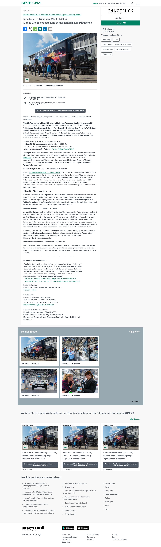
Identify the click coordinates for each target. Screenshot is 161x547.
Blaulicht (102, 3)
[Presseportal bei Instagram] (38, 534)
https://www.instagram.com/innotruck (38, 281)
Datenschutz (66, 539)
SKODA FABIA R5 (111, 494)
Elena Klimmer (70, 510)
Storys (95, 3)
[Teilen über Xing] (40, 29)
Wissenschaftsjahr (123, 49)
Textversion (91, 537)
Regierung (106, 40)
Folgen (120, 23)
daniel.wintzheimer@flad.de (33, 305)
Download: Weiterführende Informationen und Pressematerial (60, 111)
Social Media (66, 542)
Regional (111, 3)
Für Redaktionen (93, 534)
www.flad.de (49, 305)
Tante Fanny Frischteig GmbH (76, 503)
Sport (107, 509)
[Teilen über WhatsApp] (35, 29)
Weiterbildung (108, 49)
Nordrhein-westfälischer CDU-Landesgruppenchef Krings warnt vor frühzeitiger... (35, 485)
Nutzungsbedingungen (70, 537)
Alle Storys (121, 18)
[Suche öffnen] (132, 3)
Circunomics (69, 487)
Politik (116, 40)
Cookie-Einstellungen (119, 539)
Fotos (54, 149)
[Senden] (50, 29)
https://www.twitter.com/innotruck (64, 279)
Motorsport (109, 502)
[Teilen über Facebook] (25, 29)
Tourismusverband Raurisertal (76, 483)
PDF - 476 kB (47, 103)
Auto (107, 505)
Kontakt (114, 534)
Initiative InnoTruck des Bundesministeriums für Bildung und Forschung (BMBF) (52, 15)
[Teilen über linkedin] (45, 29)
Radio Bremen (70, 514)
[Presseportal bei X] (35, 535)
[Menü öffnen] (138, 3)
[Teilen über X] (30, 29)
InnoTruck (27, 158)
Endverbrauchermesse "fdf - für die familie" (44, 172)
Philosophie (107, 54)
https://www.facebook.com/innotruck (38, 279)
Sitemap (90, 539)
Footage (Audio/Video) (66, 149)
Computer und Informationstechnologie (117, 45)
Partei (107, 487)
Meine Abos (120, 3)
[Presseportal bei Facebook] (33, 535)
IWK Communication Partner (75, 507)
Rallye (107, 498)
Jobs (113, 537)
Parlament (109, 491)
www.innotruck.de (29, 290)
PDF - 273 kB (47, 98)
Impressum (66, 534)
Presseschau (110, 483)
